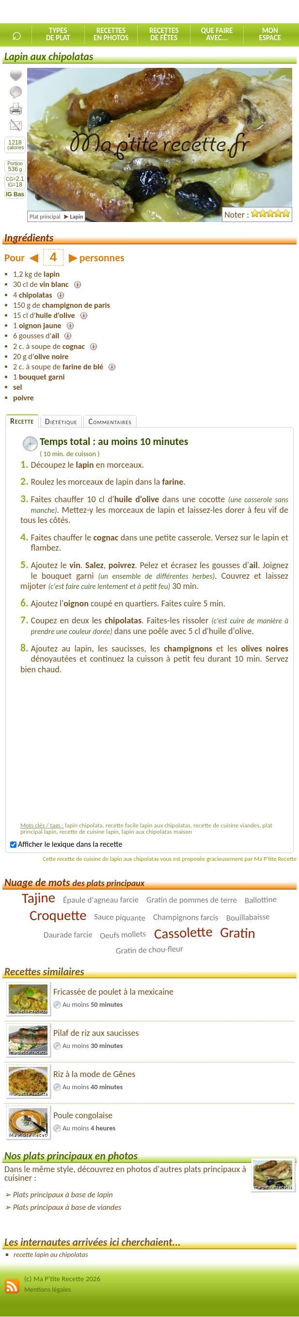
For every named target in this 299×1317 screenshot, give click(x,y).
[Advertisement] (154, 750)
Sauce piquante (120, 917)
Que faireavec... (217, 34)
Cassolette (183, 932)
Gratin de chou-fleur (150, 949)
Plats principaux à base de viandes (67, 1207)
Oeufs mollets (123, 934)
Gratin (238, 932)
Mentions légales (47, 1289)
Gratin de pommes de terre (191, 899)
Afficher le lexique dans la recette (66, 844)
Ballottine (261, 899)
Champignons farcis (185, 917)
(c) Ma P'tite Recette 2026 (62, 1278)
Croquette (58, 914)
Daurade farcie (68, 934)
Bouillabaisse (247, 917)
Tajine (39, 898)
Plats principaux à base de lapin (63, 1194)
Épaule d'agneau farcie (101, 899)
